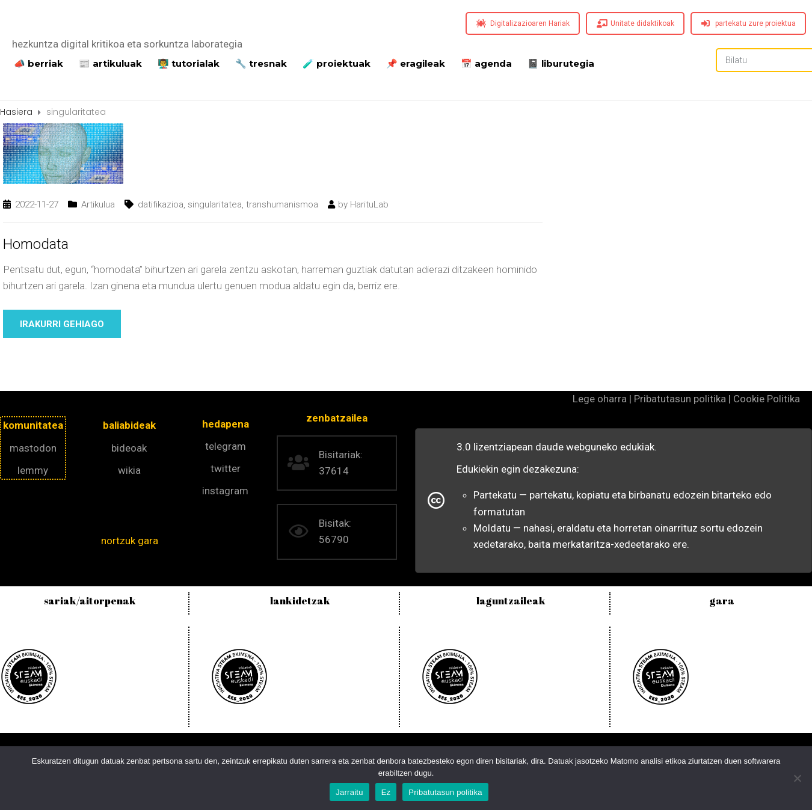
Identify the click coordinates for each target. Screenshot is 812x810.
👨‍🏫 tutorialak (189, 62)
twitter (226, 468)
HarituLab (369, 204)
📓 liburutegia (560, 62)
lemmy (32, 470)
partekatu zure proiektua (748, 23)
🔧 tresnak (261, 62)
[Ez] (797, 778)
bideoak (129, 448)
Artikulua (98, 204)
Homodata (36, 244)
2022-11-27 (36, 204)
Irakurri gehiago (62, 324)
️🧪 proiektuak (337, 62)
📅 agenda (486, 62)
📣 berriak (38, 62)
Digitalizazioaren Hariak (523, 23)
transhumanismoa (282, 204)
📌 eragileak (415, 62)
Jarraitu (349, 792)
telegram (225, 446)
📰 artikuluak (110, 62)
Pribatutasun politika (445, 792)
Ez (386, 792)
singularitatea (215, 204)
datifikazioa (160, 204)
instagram (225, 491)
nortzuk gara (129, 541)
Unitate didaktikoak (635, 23)
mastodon (33, 448)
